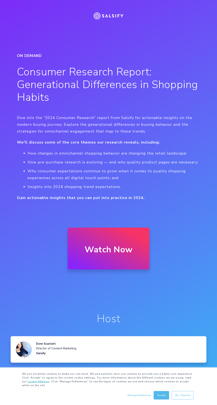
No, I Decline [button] (182, 395)
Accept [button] (161, 395)
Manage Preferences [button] (139, 395)
